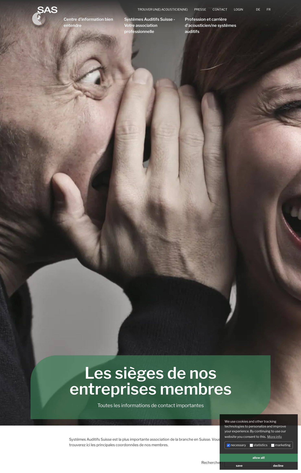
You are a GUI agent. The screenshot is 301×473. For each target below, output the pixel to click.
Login (238, 9)
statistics (258, 445)
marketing (281, 445)
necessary (236, 445)
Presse (200, 9)
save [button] (239, 466)
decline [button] (278, 466)
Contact (220, 9)
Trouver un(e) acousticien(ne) (162, 9)
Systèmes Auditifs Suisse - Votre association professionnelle (149, 25)
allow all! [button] (259, 458)
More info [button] (274, 437)
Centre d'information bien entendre (88, 22)
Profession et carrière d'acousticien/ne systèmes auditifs (210, 25)
